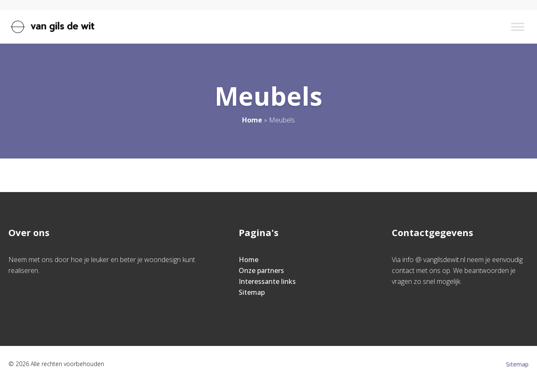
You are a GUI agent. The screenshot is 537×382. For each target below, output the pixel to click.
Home (252, 120)
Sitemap (252, 292)
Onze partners (261, 270)
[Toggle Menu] (517, 27)
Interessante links (267, 281)
